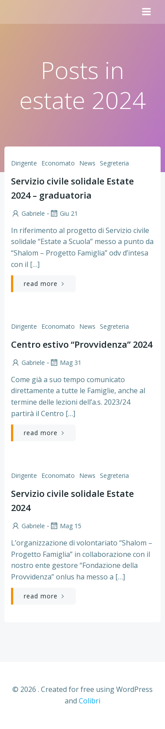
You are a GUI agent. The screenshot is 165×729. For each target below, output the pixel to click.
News (87, 163)
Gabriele (28, 213)
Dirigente (24, 163)
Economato (58, 163)
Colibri (89, 701)
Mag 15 (65, 526)
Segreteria (114, 163)
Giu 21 (63, 213)
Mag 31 (65, 362)
